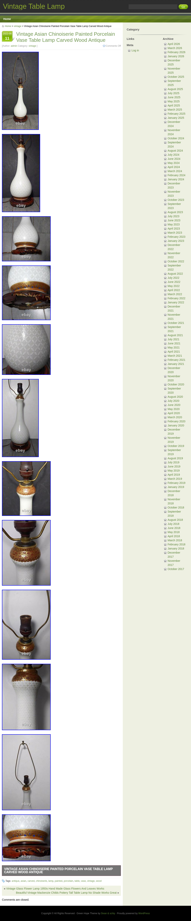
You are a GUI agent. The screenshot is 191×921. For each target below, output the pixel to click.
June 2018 (174, 528)
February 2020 (176, 421)
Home (7, 19)
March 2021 (175, 355)
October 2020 (176, 384)
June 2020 (174, 404)
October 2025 (176, 76)
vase (83, 881)
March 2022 (175, 294)
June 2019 (174, 466)
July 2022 (173, 277)
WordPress (144, 913)
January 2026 (176, 56)
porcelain (68, 881)
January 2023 (176, 240)
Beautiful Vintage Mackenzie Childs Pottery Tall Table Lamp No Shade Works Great (66, 892)
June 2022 (174, 281)
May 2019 (174, 470)
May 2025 (174, 101)
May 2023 (174, 224)
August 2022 (175, 273)
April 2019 (174, 474)
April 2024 (174, 167)
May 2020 (174, 409)
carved (30, 881)
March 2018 (175, 540)
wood (99, 881)
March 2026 (175, 48)
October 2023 (176, 199)
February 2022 (176, 298)
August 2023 (175, 212)
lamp (50, 881)
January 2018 (176, 548)
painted (58, 881)
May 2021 (174, 347)
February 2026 (176, 52)
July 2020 (173, 400)
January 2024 (176, 179)
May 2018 (174, 532)
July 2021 (173, 339)
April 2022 (174, 290)
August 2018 (175, 519)
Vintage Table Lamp (34, 6)
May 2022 (174, 286)
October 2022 (176, 261)
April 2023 (174, 228)
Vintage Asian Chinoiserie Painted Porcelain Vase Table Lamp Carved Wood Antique (58, 870)
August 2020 (175, 396)
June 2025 (174, 97)
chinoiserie (41, 881)
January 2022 (176, 302)
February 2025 (176, 113)
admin (14, 46)
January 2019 (176, 487)
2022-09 (7, 36)
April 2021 (174, 351)
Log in (135, 50)
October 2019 (176, 446)
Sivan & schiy (108, 913)
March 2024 (175, 171)
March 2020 (175, 417)
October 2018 (176, 507)
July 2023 (173, 216)
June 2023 (174, 220)
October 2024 (176, 138)
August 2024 (175, 150)
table (77, 881)
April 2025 (174, 105)
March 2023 (175, 232)
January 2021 (176, 363)
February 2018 (176, 544)
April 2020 (174, 413)
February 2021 (176, 359)
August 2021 (175, 335)
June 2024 (174, 158)
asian (23, 881)
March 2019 (175, 478)
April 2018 (174, 536)
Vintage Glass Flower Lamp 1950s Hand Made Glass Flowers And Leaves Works (55, 888)
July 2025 (173, 93)
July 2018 (173, 523)
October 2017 (176, 569)
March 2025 (175, 109)
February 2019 (176, 482)
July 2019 (173, 462)
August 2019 (175, 458)
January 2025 (176, 117)
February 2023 (176, 236)
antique (15, 881)
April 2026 (174, 44)
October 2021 (176, 322)
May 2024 (174, 162)
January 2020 (176, 425)
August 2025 (175, 89)
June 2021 (174, 343)
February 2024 (176, 175)
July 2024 (173, 154)
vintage (17, 26)
